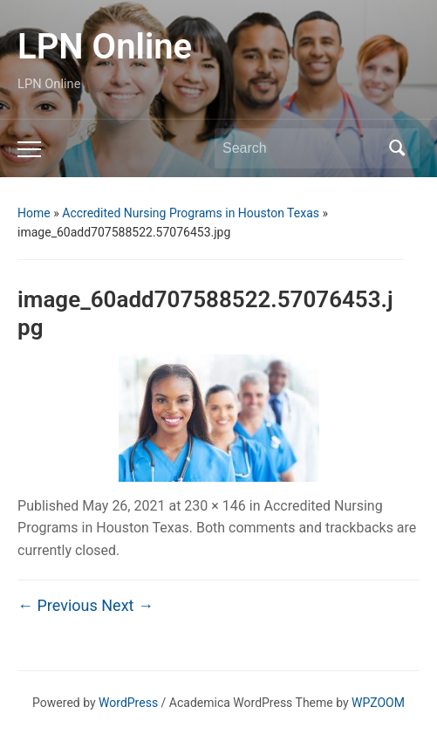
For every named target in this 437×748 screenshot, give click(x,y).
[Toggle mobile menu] (29, 149)
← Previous (57, 605)
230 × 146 (214, 506)
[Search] (301, 148)
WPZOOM (378, 703)
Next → (127, 605)
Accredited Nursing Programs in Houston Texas (190, 213)
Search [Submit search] (398, 148)
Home (34, 213)
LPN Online (104, 46)
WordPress (128, 703)
